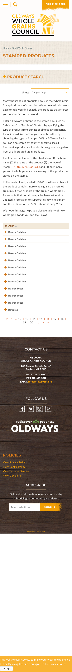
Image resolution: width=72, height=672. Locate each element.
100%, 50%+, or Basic (27, 166)
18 (62, 457)
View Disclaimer (12, 614)
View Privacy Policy (14, 600)
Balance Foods (9, 387)
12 (19, 457)
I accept (6, 668)
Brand (11, 225)
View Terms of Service (16, 609)
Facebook (22, 547)
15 (40, 457)
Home (6, 48)
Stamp (47, 225)
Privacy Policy (58, 664)
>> (47, 460)
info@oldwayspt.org (40, 520)
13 (26, 457)
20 (31, 460)
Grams (61, 225)
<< (6, 457)
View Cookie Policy (14, 605)
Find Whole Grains (22, 48)
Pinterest (48, 547)
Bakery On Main (10, 234)
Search (15, 4)
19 (24, 460)
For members (56, 4)
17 (54, 457)
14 (34, 457)
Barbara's (10, 443)
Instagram (39, 547)
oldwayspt (35, 565)
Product (27, 225)
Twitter (31, 547)
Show (25, 92)
